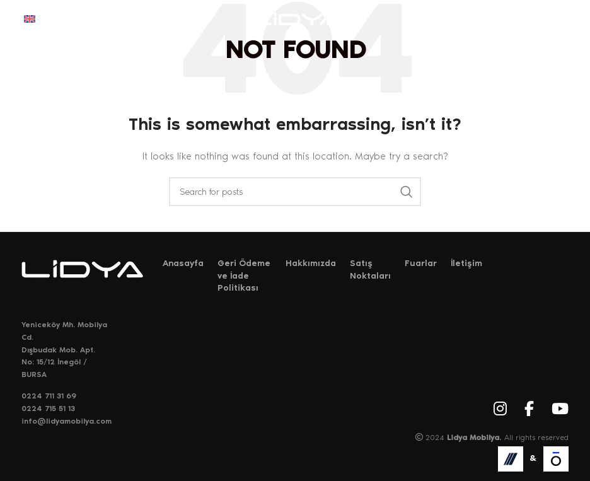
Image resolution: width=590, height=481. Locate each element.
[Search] (295, 191)
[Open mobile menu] (559, 19)
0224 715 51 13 (48, 408)
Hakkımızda (311, 263)
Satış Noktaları (370, 269)
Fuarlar (421, 263)
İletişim (466, 263)
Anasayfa (183, 263)
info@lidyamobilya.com (66, 421)
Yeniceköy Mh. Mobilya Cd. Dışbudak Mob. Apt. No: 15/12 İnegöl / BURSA (64, 349)
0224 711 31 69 (48, 395)
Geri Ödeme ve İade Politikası (243, 275)
